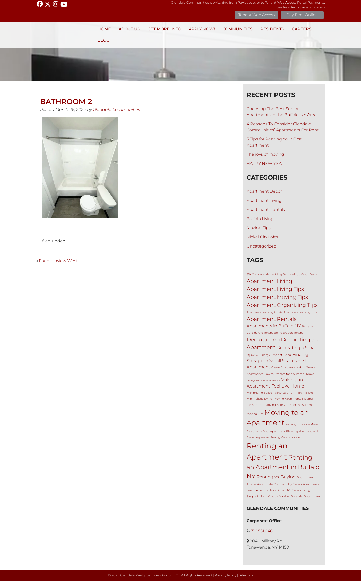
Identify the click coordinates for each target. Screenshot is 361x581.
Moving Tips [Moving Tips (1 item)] (255, 414)
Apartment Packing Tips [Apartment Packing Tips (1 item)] (300, 312)
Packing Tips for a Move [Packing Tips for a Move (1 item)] (301, 424)
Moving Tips (259, 227)
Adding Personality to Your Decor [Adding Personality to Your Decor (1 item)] (295, 274)
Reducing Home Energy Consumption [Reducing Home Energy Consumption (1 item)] (273, 437)
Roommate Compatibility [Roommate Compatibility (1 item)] (274, 484)
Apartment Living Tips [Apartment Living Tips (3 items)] (275, 289)
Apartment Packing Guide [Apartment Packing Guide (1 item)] (265, 312)
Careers (302, 29)
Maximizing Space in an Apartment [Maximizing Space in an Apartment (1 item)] (271, 392)
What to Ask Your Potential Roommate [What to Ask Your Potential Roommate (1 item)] (293, 496)
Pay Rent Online (302, 14)
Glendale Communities (116, 109)
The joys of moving (265, 154)
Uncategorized (262, 246)
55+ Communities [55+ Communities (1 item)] (259, 274)
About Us (129, 29)
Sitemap (246, 575)
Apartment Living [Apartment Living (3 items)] (269, 281)
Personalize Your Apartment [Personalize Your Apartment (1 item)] (266, 431)
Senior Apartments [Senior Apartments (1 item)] (306, 484)
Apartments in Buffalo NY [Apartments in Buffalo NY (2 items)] (274, 325)
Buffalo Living (260, 218)
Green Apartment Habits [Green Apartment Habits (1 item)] (288, 367)
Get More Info (164, 29)
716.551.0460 (263, 531)
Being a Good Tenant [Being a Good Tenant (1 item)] (288, 332)
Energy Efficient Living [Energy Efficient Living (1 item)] (275, 355)
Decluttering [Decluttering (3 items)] (263, 339)
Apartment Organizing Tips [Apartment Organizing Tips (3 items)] (282, 305)
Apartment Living (264, 200)
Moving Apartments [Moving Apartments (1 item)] (287, 398)
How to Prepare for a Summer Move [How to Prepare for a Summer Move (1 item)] (289, 374)
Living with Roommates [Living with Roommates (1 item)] (263, 380)
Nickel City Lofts (262, 237)
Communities (237, 29)
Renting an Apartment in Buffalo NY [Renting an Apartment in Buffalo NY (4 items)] (283, 467)
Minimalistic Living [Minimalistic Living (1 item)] (259, 398)
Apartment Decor (264, 191)
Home (104, 29)
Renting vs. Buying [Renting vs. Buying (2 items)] (276, 476)
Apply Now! (202, 29)
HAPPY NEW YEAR (266, 163)
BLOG (103, 40)
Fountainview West (58, 260)
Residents (272, 29)
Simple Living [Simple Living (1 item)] (256, 496)
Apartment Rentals (266, 209)
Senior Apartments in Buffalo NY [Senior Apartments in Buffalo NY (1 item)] (269, 490)
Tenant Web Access (256, 14)
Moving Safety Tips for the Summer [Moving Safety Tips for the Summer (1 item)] (290, 405)
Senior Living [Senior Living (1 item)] (301, 490)
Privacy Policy (225, 575)
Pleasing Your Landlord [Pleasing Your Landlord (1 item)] (302, 431)
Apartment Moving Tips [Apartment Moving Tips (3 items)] (277, 297)
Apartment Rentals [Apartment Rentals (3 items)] (271, 319)
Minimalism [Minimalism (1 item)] (304, 392)
